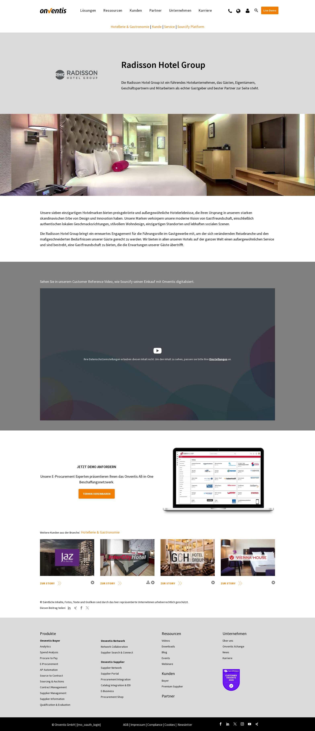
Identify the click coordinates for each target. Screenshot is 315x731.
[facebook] (220, 724)
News (226, 652)
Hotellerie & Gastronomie (130, 26)
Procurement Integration (116, 679)
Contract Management (53, 687)
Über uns (228, 640)
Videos (166, 640)
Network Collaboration (114, 646)
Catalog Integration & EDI (116, 685)
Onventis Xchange (233, 646)
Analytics (45, 646)
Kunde (157, 26)
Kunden (136, 10)
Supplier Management (53, 693)
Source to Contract (51, 675)
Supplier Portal (110, 673)
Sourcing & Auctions (52, 681)
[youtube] (249, 724)
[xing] (256, 724)
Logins (247, 10)
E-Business (107, 691)
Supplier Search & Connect (117, 652)
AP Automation (49, 670)
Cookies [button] (170, 725)
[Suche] (256, 10)
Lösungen (88, 10)
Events (166, 658)
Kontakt (232, 10)
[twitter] (235, 724)
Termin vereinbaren (96, 494)
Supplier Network (111, 668)
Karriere (205, 10)
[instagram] (242, 724)
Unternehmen (180, 10)
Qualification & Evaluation (55, 704)
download (147, 584)
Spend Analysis (49, 652)
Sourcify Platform (190, 26)
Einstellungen (218, 359)
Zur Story (47, 583)
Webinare (167, 664)
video (92, 584)
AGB (126, 725)
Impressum (138, 725)
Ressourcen (112, 10)
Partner (155, 10)
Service (169, 26)
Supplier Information (52, 699)
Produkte (48, 633)
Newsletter (185, 725)
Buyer (165, 680)
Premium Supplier (172, 686)
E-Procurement (49, 664)
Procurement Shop (112, 697)
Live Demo (269, 10)
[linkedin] (227, 724)
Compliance (155, 725)
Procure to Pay (49, 658)
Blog (164, 652)
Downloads (168, 646)
